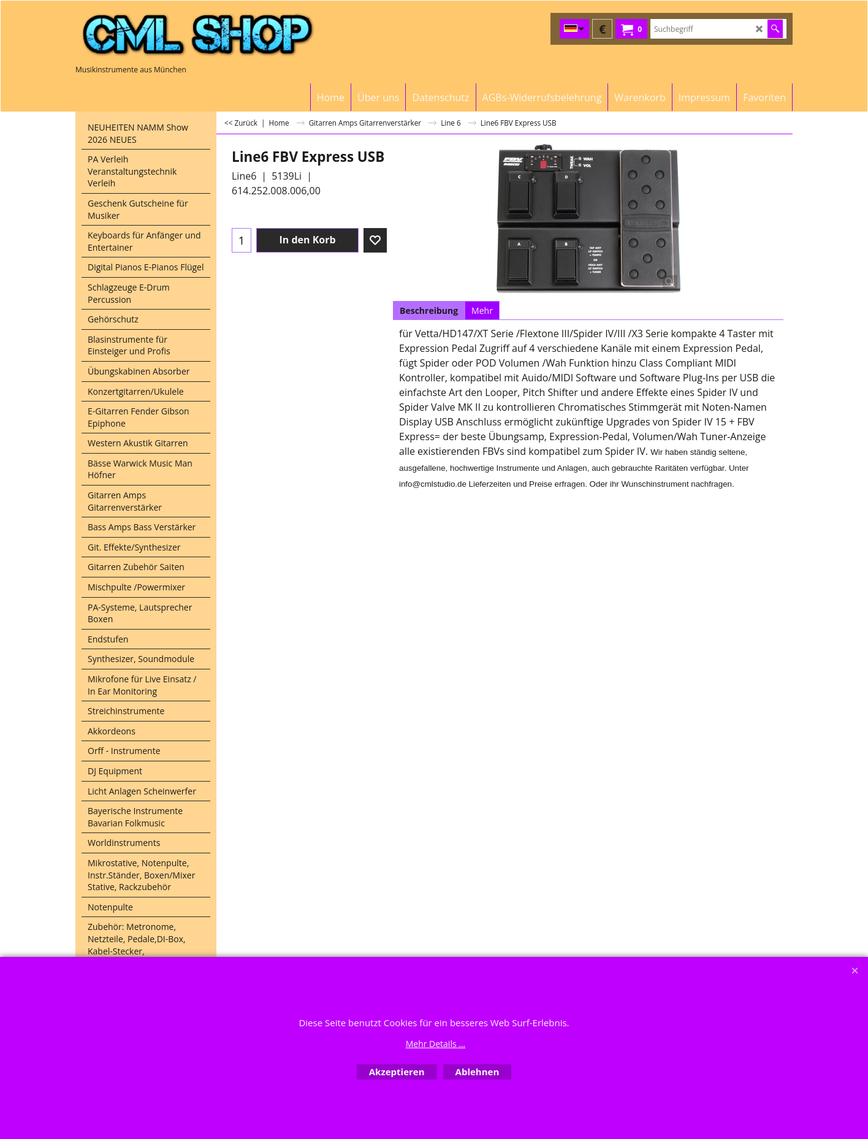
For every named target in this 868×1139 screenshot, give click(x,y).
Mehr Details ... (436, 1043)
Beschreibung (429, 310)
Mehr (482, 310)
